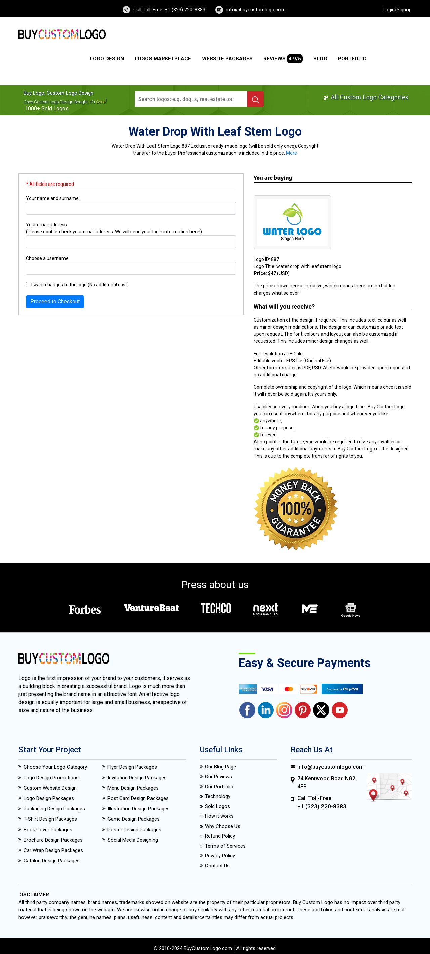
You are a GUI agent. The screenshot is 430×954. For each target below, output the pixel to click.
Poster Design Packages (134, 830)
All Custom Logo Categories (365, 97)
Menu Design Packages (133, 788)
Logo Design (107, 59)
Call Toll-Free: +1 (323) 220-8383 (169, 10)
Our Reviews (218, 777)
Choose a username (47, 258)
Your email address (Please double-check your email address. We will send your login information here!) (114, 228)
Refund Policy (220, 836)
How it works (219, 816)
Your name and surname (52, 198)
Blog (320, 59)
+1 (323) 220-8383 (321, 806)
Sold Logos (217, 806)
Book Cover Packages (48, 830)
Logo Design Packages (49, 798)
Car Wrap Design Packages (53, 850)
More (291, 153)
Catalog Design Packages (52, 861)
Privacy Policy (220, 856)
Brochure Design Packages (53, 840)
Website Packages (227, 59)
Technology (217, 796)
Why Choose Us (222, 826)
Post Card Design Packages (138, 798)
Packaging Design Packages (54, 809)
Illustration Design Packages (139, 809)
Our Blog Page (220, 767)
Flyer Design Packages (132, 767)
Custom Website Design (50, 788)
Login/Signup (397, 10)
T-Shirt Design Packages (50, 819)
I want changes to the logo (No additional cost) (77, 284)
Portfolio (352, 59)
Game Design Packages (134, 819)
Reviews (283, 58)
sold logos (55, 108)
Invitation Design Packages (137, 778)
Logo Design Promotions (51, 778)
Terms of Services (225, 846)
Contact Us (217, 866)
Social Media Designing (133, 840)
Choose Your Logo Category (55, 767)
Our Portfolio (219, 787)
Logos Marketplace (163, 59)
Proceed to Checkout (55, 301)
